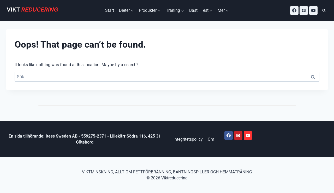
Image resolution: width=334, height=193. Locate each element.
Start (109, 10)
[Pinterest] (304, 10)
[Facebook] (294, 10)
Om (211, 139)
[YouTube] (313, 10)
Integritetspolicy (188, 139)
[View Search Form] (324, 10)
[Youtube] (248, 135)
